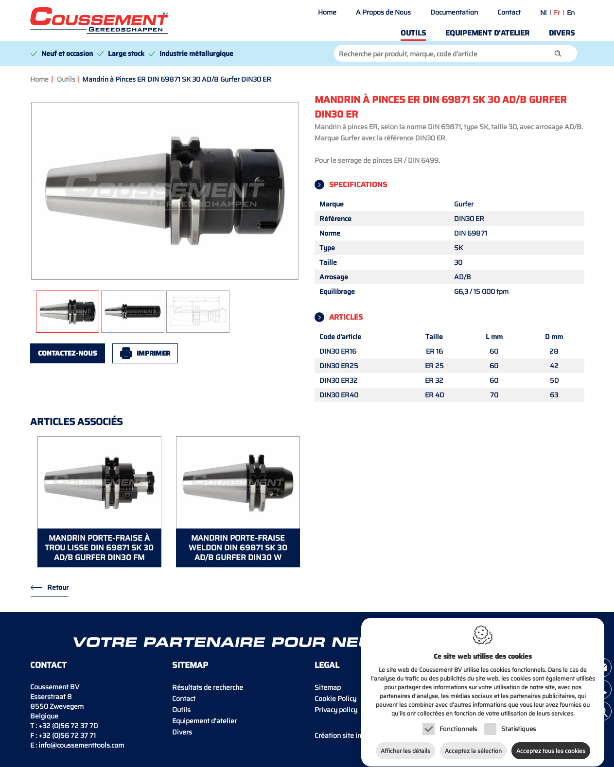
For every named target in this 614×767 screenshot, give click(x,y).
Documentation (454, 12)
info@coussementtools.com (81, 745)
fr (557, 12)
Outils (413, 33)
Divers (562, 33)
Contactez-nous (67, 353)
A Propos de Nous (383, 12)
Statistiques (518, 720)
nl (543, 12)
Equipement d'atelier (487, 33)
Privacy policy (336, 709)
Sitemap (328, 687)
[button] (558, 53)
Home (327, 12)
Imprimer (153, 353)
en (571, 12)
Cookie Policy (335, 698)
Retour (58, 587)
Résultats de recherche (207, 687)
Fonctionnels (458, 720)
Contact (509, 12)
